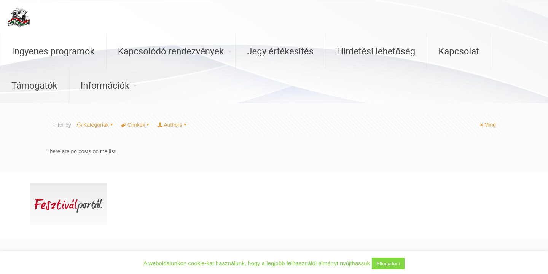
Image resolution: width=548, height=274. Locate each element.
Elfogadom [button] (388, 263)
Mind (487, 125)
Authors (172, 125)
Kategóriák (95, 125)
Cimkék (136, 125)
